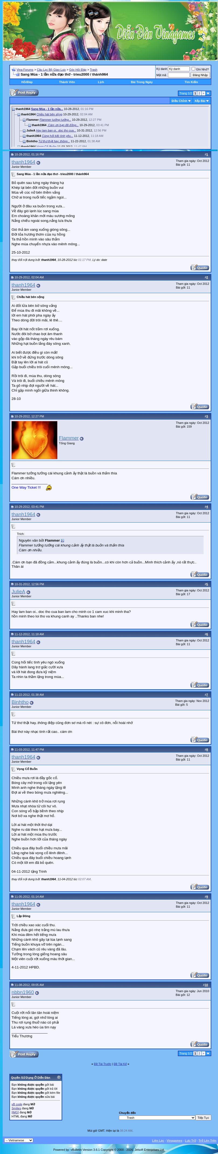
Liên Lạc (158, 1140)
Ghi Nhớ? (200, 69)
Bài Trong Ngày (142, 82)
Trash (93, 69)
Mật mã (161, 75)
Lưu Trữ (190, 1140)
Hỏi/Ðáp (27, 82)
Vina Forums (25, 69)
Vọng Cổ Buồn (47, 146)
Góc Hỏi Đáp (77, 69)
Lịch (101, 82)
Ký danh (161, 68)
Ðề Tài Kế (120, 1064)
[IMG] (15, 1112)
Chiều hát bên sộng (49, 114)
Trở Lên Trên (207, 1140)
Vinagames (174, 1140)
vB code (17, 1104)
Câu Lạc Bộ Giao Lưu (51, 69)
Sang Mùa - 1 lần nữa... (47, 109)
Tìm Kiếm (191, 82)
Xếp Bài (200, 100)
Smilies (16, 1108)
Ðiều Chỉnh (179, 100)
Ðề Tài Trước (102, 1064)
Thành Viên (67, 82)
